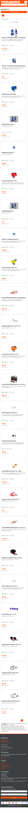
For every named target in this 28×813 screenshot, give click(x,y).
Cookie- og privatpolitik (6, 742)
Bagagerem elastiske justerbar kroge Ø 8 (11, 701)
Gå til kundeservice (5, 740)
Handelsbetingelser (5, 741)
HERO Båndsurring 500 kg (7, 211)
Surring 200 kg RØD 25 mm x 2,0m (9, 181)
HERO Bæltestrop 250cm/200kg (9, 94)
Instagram (3, 768)
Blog (2, 763)
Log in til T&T (3, 757)
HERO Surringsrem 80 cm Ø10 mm (9, 586)
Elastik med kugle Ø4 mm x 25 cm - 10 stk (11, 326)
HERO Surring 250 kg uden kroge (9, 441)
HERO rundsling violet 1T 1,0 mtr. (9, 614)
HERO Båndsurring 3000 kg (8, 124)
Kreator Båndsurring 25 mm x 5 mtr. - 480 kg (11, 471)
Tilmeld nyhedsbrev (5, 765)
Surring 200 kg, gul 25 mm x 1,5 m (9, 267)
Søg (25, 4)
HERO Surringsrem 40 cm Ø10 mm (9, 412)
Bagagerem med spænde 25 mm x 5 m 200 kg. (12, 558)
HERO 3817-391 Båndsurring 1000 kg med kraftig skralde (14, 66)
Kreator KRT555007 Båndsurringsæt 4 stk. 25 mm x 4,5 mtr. (15, 384)
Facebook (3, 767)
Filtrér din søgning (14, 12)
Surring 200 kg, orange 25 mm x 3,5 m (10, 354)
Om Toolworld (4, 762)
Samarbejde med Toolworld (6, 766)
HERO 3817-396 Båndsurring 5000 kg (10, 239)
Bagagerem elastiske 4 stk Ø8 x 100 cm (10, 499)
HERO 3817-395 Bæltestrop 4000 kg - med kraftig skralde (14, 37)
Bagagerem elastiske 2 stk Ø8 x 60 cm (10, 672)
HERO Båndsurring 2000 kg (8, 152)
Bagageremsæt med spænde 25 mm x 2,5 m (11, 644)
